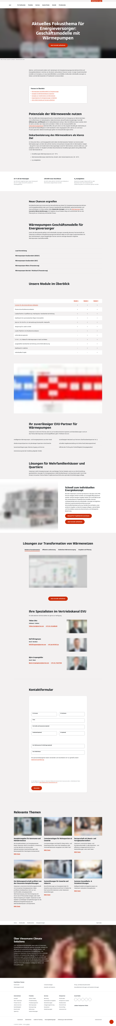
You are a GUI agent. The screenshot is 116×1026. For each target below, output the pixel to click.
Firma (34, 719)
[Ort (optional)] (71, 734)
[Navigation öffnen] (10, 5)
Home (15, 923)
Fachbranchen (30, 923)
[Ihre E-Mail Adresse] (58, 753)
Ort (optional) (63, 732)
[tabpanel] (58, 571)
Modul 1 (76, 301)
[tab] (32, 549)
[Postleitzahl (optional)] (44, 734)
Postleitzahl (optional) (37, 732)
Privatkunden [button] (62, 5)
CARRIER (28, 1024)
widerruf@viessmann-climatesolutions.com (48, 782)
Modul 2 (86, 301)
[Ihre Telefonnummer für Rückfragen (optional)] (58, 747)
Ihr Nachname (63, 713)
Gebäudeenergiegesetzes (36, 126)
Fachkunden (22, 923)
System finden (45, 5)
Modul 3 (96, 301)
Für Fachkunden (21, 5)
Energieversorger (40, 923)
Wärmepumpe (76, 209)
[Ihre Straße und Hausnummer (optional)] (58, 728)
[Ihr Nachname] (71, 715)
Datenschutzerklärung (37, 759)
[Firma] (58, 721)
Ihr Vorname (35, 713)
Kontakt (54, 5)
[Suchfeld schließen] (101, 5)
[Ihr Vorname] (44, 715)
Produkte (30, 5)
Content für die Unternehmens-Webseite (26, 305)
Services (37, 5)
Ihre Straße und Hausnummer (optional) (41, 726)
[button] (111, 1022)
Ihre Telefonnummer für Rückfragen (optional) (42, 745)
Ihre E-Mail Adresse (37, 751)
